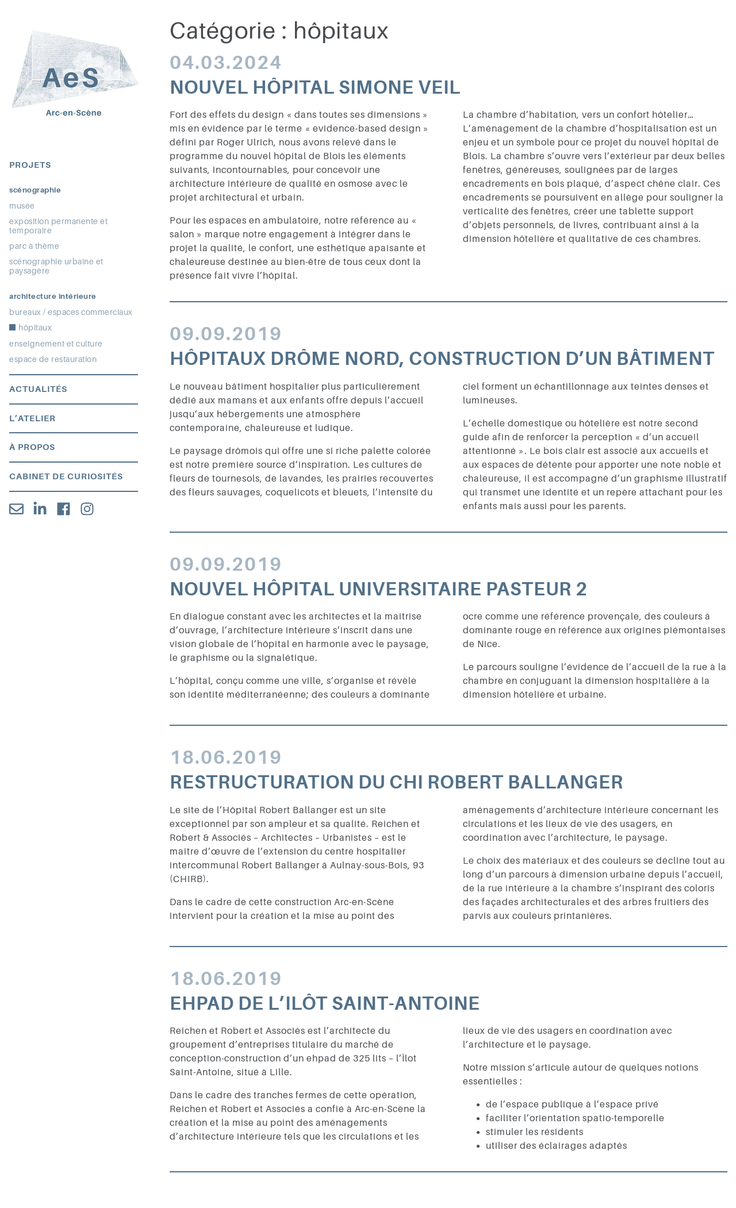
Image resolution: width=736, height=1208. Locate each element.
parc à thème (34, 246)
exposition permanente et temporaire (58, 226)
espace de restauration (53, 359)
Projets (30, 165)
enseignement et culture (56, 343)
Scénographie (35, 190)
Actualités (38, 389)
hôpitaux (35, 327)
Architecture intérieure (53, 296)
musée (22, 205)
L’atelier (32, 418)
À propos (32, 447)
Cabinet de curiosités (66, 476)
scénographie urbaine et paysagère (56, 266)
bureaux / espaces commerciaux (71, 312)
